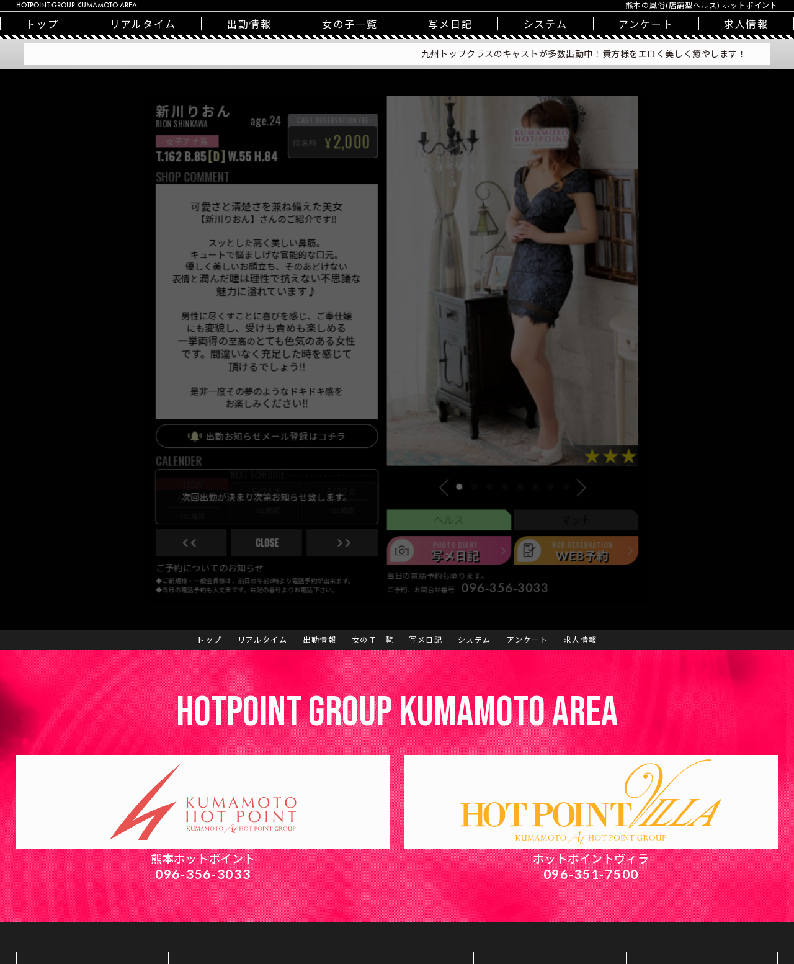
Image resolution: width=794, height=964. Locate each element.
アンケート (646, 24)
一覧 (350, 23)
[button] (453, 502)
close (253, 562)
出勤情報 (249, 24)
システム (546, 24)
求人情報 (580, 640)
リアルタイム (143, 24)
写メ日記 (450, 24)
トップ (42, 24)
